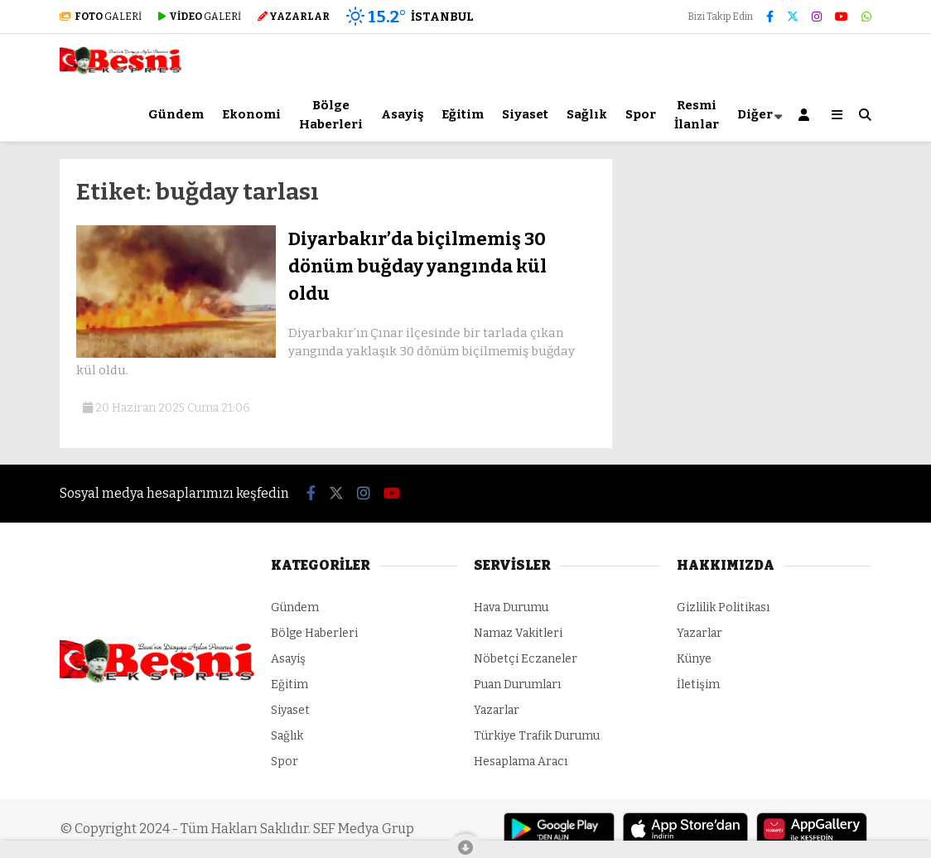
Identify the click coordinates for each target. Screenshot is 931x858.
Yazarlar (496, 710)
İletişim (698, 684)
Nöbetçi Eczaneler (525, 659)
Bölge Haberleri (331, 115)
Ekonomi (251, 114)
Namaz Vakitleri (518, 633)
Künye (694, 659)
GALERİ (101, 16)
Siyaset (525, 114)
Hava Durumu (511, 607)
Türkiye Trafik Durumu (537, 736)
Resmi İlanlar (696, 115)
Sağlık (587, 114)
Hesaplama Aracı (520, 761)
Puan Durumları (517, 684)
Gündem (176, 114)
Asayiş (402, 114)
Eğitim (462, 114)
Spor (640, 114)
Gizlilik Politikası (723, 607)
